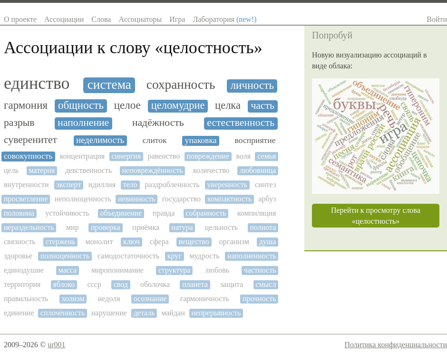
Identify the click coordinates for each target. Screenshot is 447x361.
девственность (88, 170)
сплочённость (62, 313)
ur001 (56, 345)
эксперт (68, 184)
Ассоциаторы (140, 19)
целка (228, 105)
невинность (136, 199)
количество (211, 170)
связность (19, 242)
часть (262, 105)
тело (130, 184)
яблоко (64, 284)
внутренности (26, 184)
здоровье (18, 256)
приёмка (145, 227)
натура (182, 227)
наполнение (83, 122)
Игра (177, 19)
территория (22, 284)
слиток (155, 140)
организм (234, 242)
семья (266, 156)
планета (195, 284)
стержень (61, 242)
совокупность (28, 156)
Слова (101, 19)
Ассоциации (64, 19)
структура (174, 270)
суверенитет (30, 139)
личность (252, 85)
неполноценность (83, 199)
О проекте (20, 19)
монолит (99, 242)
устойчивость (67, 213)
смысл (265, 284)
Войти (437, 19)
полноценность (64, 256)
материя (42, 170)
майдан (173, 313)
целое (127, 105)
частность (260, 270)
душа (267, 242)
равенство (163, 156)
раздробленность (172, 184)
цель (11, 170)
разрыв (19, 122)
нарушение (109, 313)
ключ (131, 242)
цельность (221, 227)
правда (164, 213)
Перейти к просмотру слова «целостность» (375, 215)
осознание (150, 298)
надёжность (158, 122)
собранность (205, 213)
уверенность (227, 184)
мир (72, 227)
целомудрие (178, 105)
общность (81, 105)
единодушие (24, 270)
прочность (259, 298)
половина (19, 213)
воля (243, 156)
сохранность (180, 84)
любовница (258, 170)
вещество (194, 242)
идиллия (102, 184)
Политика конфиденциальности (395, 345)
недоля (109, 298)
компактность (229, 199)
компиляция (256, 213)
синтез (265, 184)
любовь (217, 270)
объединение (121, 213)
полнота (263, 227)
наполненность (251, 256)
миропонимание (117, 270)
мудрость (204, 256)
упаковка (201, 140)
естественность (240, 122)
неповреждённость (152, 170)
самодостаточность (128, 256)
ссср (94, 284)
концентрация (82, 156)
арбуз (267, 199)
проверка (105, 227)
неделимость (100, 140)
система (109, 84)
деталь (144, 313)
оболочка (155, 284)
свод (121, 284)
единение (19, 313)
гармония (26, 105)
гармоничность (204, 298)
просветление (26, 199)
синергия (126, 156)
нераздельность (29, 227)
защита (231, 284)
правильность (26, 298)
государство (181, 199)
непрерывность (216, 313)
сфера (159, 242)
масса (67, 270)
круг (174, 256)
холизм (73, 298)
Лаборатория (224, 19)
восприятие (254, 140)
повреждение (207, 156)
